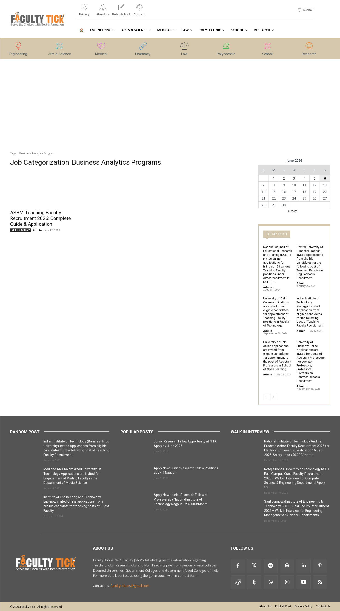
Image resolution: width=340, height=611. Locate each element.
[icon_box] (84, 12)
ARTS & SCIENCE (20, 230)
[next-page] (273, 397)
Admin (37, 230)
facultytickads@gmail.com (130, 585)
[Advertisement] (46, 92)
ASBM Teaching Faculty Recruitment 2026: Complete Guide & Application (40, 218)
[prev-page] (266, 397)
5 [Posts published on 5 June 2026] (314, 178)
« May (292, 210)
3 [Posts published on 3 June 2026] (294, 178)
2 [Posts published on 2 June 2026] (284, 178)
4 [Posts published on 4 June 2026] (304, 178)
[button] (305, 10)
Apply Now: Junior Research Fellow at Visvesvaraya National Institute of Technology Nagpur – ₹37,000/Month (181, 499)
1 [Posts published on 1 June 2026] (274, 178)
